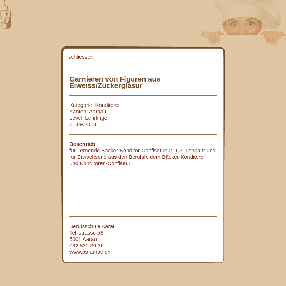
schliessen (80, 57)
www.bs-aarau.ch (89, 252)
